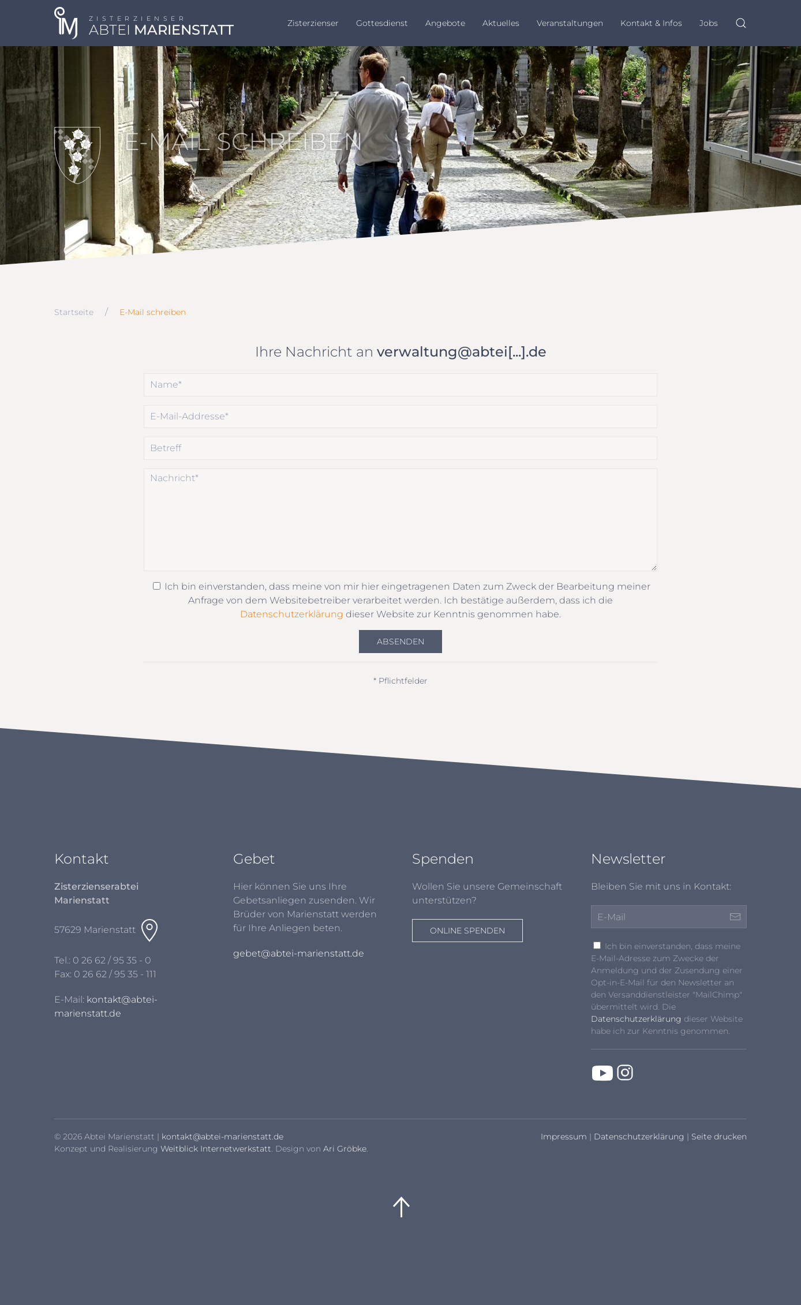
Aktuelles (500, 23)
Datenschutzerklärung (291, 614)
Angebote (445, 23)
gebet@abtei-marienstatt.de (298, 953)
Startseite (73, 312)
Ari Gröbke (344, 1148)
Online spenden (467, 930)
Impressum (564, 1136)
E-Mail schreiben (152, 312)
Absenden (400, 641)
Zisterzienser (313, 23)
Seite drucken (719, 1136)
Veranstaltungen (570, 23)
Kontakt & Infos (651, 23)
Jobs (708, 23)
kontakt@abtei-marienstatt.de (222, 1136)
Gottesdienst (382, 23)
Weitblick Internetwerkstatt (215, 1148)
